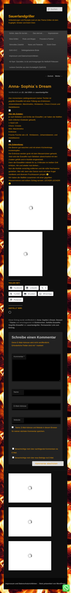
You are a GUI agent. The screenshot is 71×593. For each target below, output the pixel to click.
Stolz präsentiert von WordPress (52, 584)
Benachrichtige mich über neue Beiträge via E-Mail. (34, 458)
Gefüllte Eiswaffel (53, 323)
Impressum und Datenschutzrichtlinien (23, 56)
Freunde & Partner (47, 39)
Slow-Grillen (13, 39)
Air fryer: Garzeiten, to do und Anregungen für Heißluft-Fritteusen (33, 62)
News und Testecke (35, 45)
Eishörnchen (40, 323)
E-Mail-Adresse (20, 406)
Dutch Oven (51, 45)
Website (17, 420)
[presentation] (33, 440)
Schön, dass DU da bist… (19, 33)
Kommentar (19, 356)
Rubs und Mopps (29, 39)
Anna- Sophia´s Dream (46, 320)
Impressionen (53, 33)
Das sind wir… (38, 33)
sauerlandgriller (41, 92)
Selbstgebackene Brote (30, 50)
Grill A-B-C (13, 50)
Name (16, 392)
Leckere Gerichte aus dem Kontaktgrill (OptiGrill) (27, 67)
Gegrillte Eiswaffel (16, 325)
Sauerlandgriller (22, 16)
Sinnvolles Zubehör (16, 45)
